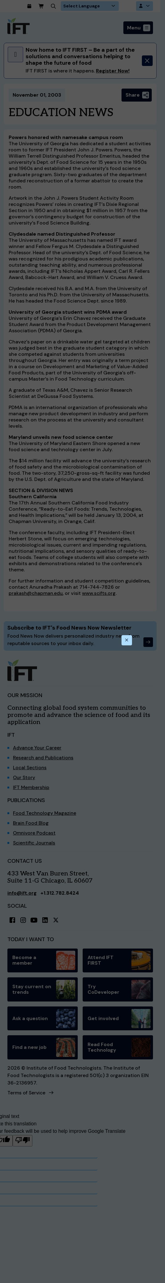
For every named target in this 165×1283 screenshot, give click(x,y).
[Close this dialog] (127, 640)
